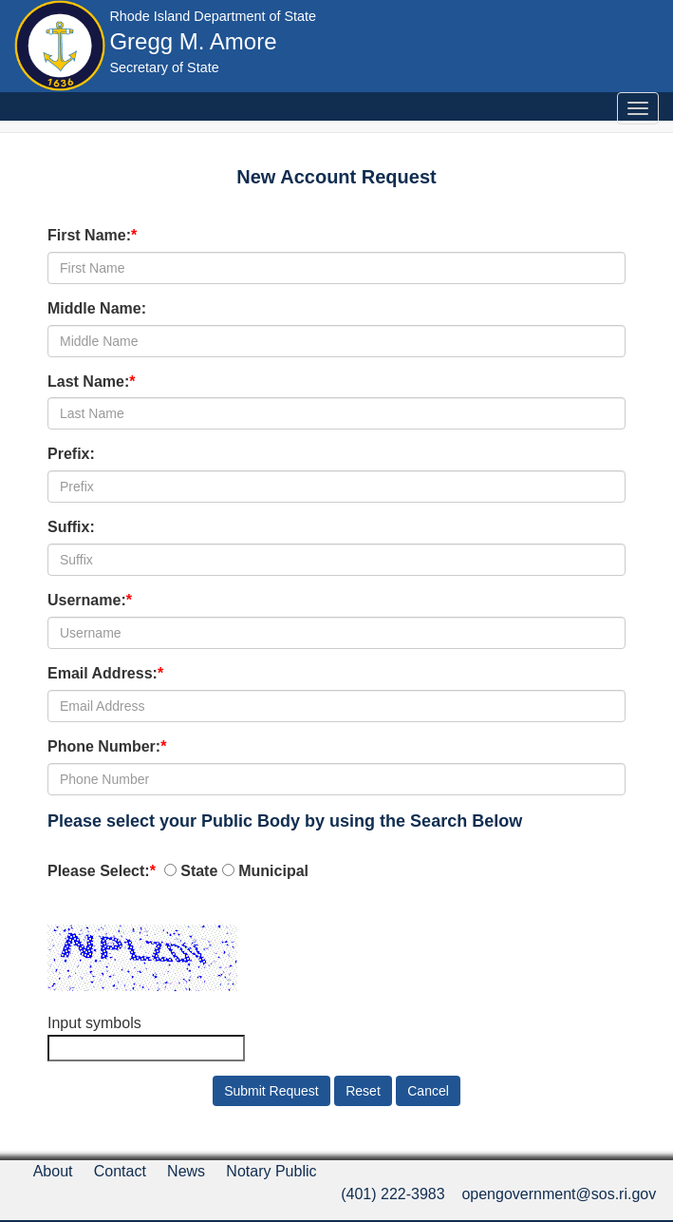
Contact (120, 1171)
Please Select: (98, 871)
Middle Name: (96, 308)
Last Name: (88, 381)
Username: (86, 600)
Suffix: (71, 527)
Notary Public (271, 1171)
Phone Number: (103, 746)
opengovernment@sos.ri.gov (558, 1194)
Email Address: (102, 673)
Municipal (273, 871)
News (186, 1171)
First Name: (89, 235)
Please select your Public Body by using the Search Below (284, 821)
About (53, 1171)
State (198, 871)
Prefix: (71, 454)
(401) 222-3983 (392, 1194)
